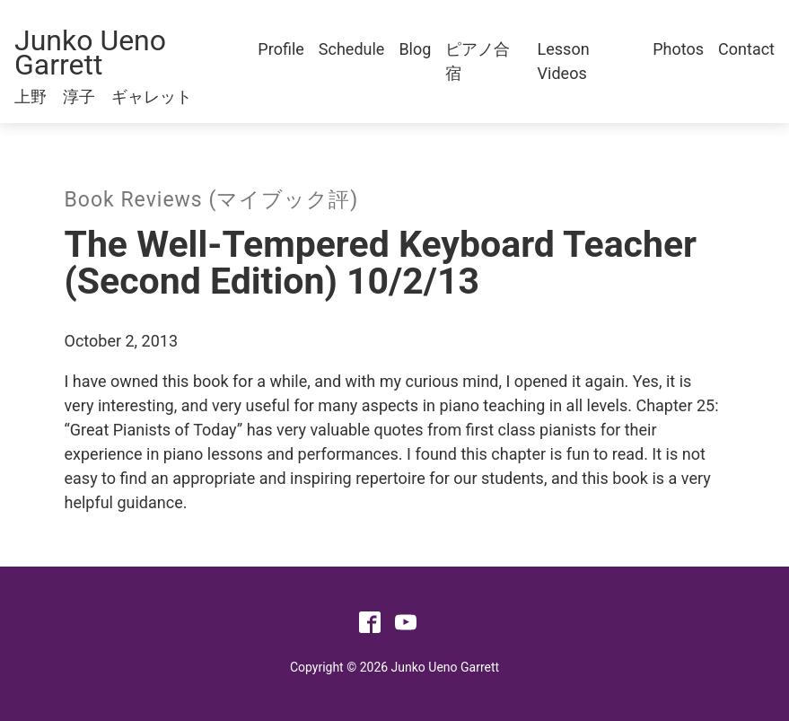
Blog (415, 49)
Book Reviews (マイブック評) (212, 200)
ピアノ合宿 (477, 61)
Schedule (352, 49)
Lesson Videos (564, 61)
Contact (746, 49)
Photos (678, 49)
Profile (280, 49)
